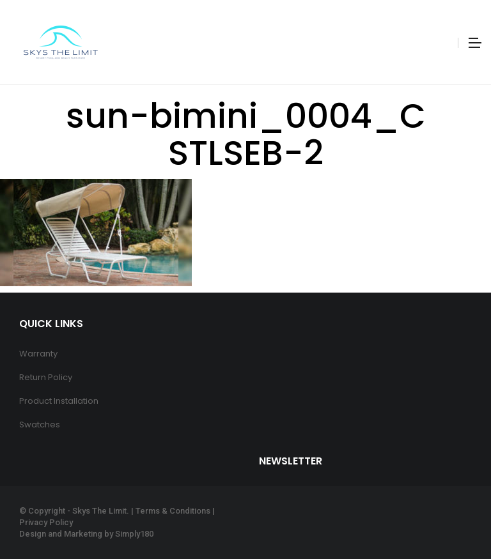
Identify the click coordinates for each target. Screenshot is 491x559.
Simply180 (134, 534)
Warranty (38, 354)
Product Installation (58, 401)
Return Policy (45, 377)
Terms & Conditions (173, 511)
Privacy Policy (46, 522)
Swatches (39, 424)
